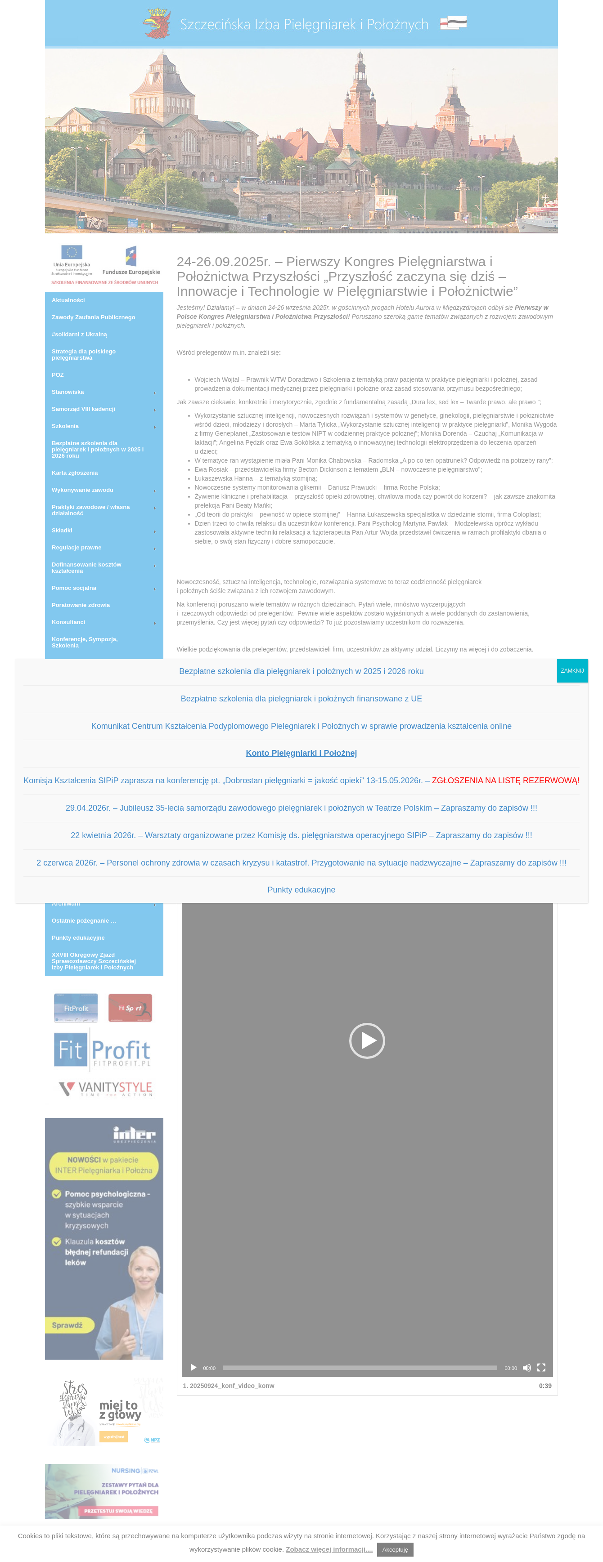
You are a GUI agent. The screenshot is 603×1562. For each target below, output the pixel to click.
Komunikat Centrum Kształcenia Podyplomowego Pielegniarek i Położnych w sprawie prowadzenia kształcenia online (301, 726)
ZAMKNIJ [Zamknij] (572, 671)
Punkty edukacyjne (301, 889)
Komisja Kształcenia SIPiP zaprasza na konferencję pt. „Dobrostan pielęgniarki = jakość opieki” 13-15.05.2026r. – (301, 780)
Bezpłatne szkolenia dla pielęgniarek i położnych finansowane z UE (301, 698)
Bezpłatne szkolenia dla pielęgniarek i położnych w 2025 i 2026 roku (301, 671)
